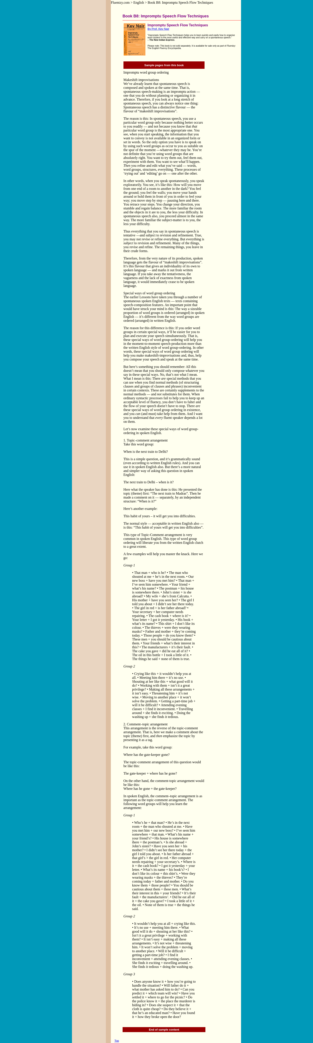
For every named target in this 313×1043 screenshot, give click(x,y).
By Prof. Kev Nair (158, 28)
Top (116, 1040)
